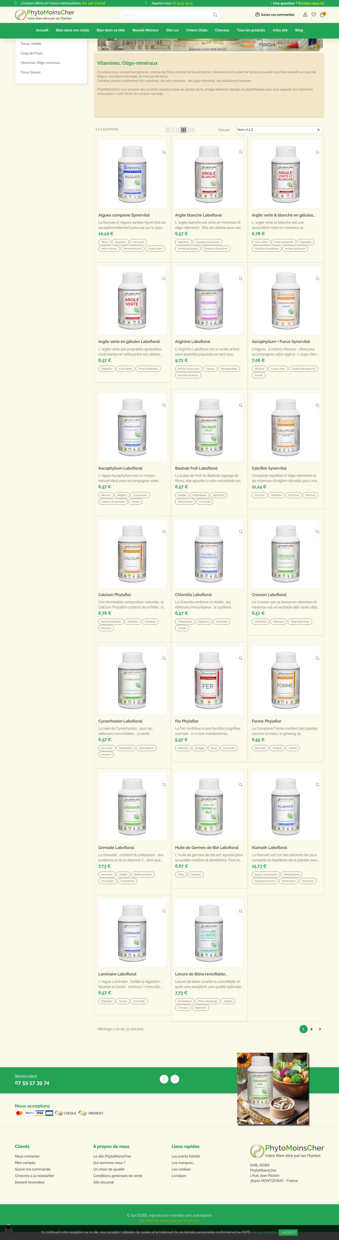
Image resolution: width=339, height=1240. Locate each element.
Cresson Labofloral (269, 617)
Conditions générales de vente (118, 1184)
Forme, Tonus (33, 62)
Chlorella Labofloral (193, 617)
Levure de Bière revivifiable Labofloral (200, 985)
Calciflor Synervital (269, 494)
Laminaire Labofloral (117, 985)
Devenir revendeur (30, 1190)
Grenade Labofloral (116, 863)
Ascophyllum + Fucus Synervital (281, 371)
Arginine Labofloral (192, 371)
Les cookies (181, 1177)
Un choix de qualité (109, 1177)
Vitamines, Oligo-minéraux (40, 97)
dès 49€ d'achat (93, 3)
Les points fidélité (186, 1164)
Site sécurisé (103, 1190)
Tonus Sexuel (30, 106)
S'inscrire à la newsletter (34, 1184)
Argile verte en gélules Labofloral (129, 371)
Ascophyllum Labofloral (120, 494)
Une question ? (284, 3)
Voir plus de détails (264, 1232)
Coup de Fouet (32, 87)
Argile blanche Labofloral (198, 249)
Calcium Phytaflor (114, 617)
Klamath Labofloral (269, 863)
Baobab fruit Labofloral (196, 494)
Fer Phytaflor (187, 740)
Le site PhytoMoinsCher (112, 1164)
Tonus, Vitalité (31, 77)
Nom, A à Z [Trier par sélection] (279, 163)
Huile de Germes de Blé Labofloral (206, 863)
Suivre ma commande (32, 1177)
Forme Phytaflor (266, 740)
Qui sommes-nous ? (109, 1171)
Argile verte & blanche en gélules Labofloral (282, 249)
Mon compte (25, 1171)
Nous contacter (27, 1164)
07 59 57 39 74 (183, 3)
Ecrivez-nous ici (311, 3)
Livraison (179, 1184)
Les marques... (183, 1171)
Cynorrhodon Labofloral (120, 740)
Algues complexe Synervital (124, 249)
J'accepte (288, 1232)
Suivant (320, 1037)
